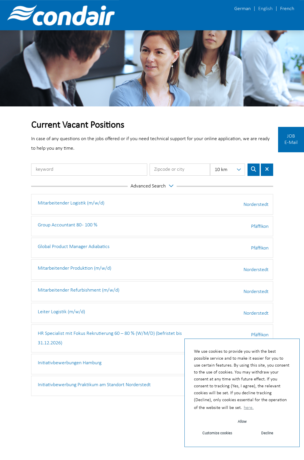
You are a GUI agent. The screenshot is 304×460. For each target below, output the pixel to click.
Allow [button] (242, 422)
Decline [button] (267, 433)
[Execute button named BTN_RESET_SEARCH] (267, 170)
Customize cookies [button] (217, 433)
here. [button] (249, 407)
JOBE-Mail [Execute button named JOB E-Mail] (291, 139)
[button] (152, 186)
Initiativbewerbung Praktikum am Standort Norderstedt (94, 385)
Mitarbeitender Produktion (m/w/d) (74, 268)
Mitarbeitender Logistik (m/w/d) (71, 203)
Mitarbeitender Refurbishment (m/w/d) (78, 290)
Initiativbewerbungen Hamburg (69, 363)
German (242, 9)
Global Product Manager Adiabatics (73, 246)
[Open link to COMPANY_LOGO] (61, 15)
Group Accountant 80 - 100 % (67, 225)
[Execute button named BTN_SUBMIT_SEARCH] (254, 170)
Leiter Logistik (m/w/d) (61, 312)
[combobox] (227, 170)
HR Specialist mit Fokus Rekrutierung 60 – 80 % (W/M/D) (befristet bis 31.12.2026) (110, 338)
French (287, 9)
